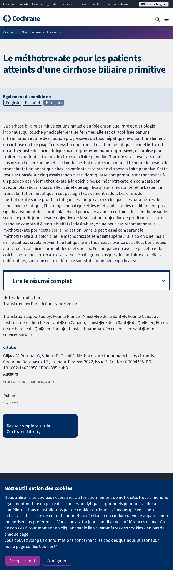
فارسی (51, 4)
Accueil (8, 32)
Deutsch (97, 4)
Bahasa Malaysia (117, 4)
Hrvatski (82, 4)
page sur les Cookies (35, 546)
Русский (66, 4)
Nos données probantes (40, 32)
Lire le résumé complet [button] (42, 281)
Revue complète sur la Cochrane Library (28, 428)
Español (37, 4)
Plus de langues (154, 4)
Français (8, 4)
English (23, 4)
